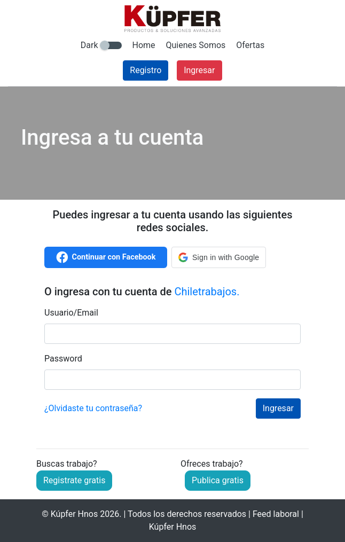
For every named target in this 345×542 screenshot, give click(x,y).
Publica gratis (218, 480)
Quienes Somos (196, 45)
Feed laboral (276, 514)
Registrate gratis (74, 480)
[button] (218, 257)
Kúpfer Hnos (74, 514)
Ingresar (199, 70)
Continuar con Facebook (106, 257)
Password (63, 359)
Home (143, 45)
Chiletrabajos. (206, 291)
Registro (145, 70)
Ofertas (250, 45)
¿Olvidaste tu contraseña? (93, 408)
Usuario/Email (71, 313)
